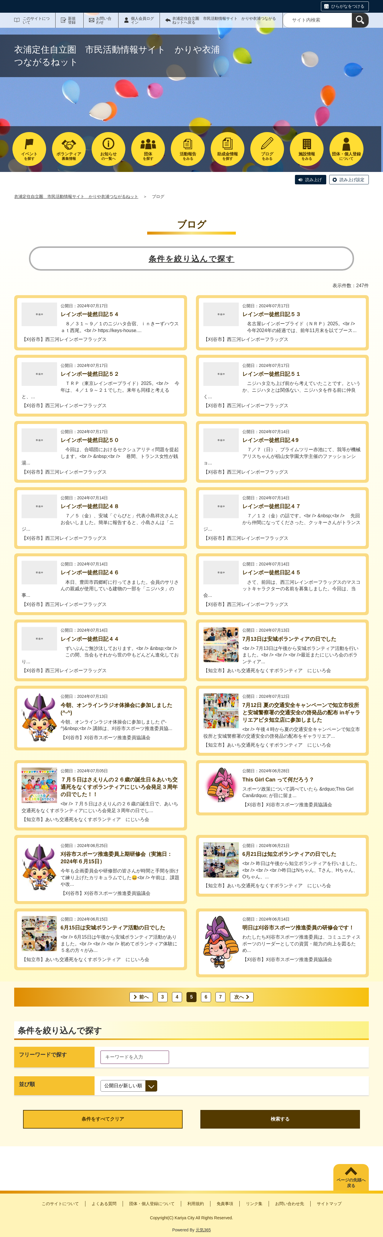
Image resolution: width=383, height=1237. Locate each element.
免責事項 (225, 1203)
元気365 (203, 1230)
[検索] (360, 20)
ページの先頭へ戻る (351, 1183)
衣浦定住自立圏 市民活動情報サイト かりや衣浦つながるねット (76, 196)
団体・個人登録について (152, 1203)
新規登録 (72, 20)
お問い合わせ (103, 20)
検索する (280, 1118)
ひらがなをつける (347, 6)
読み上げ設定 (352, 179)
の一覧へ (108, 156)
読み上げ (313, 179)
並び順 (27, 1084)
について (346, 156)
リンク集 (254, 1203)
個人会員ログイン (142, 20)
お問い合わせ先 (289, 1203)
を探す (29, 156)
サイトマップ (329, 1203)
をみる (187, 156)
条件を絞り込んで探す (192, 258)
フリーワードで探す (43, 1055)
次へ (239, 996)
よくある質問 (104, 1203)
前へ (144, 996)
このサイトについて (36, 20)
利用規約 (195, 1203)
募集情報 (69, 156)
